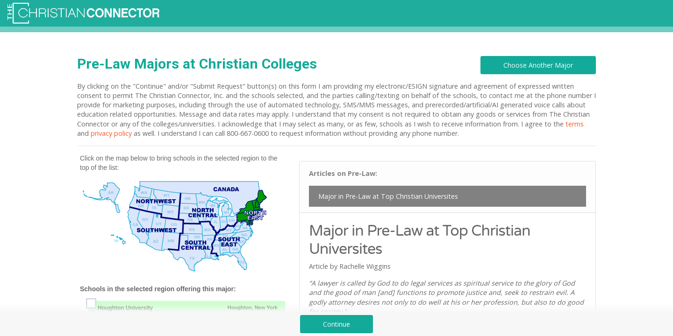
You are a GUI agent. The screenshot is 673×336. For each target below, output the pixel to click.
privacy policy (111, 133)
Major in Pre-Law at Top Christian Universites (388, 196)
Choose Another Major (538, 65)
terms (575, 123)
